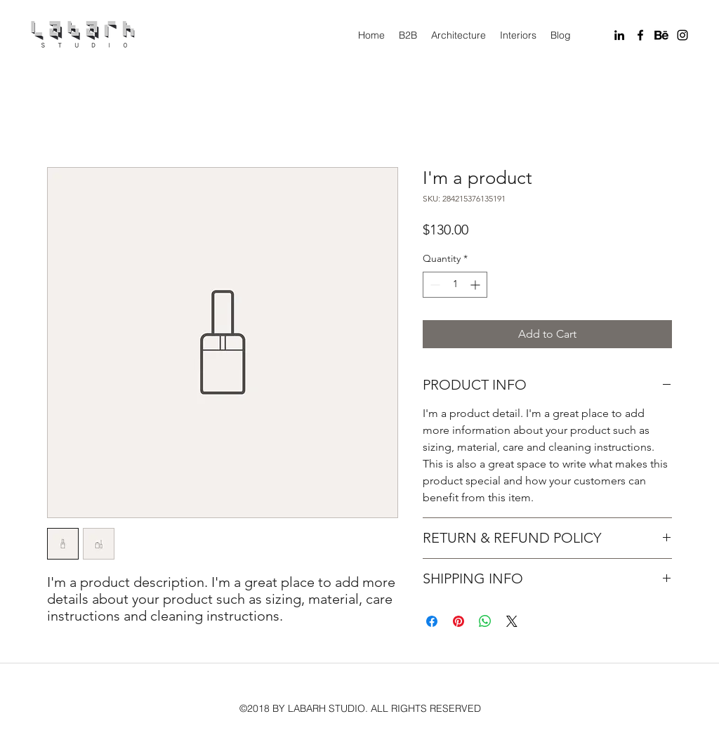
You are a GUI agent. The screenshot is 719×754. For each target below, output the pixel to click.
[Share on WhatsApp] (485, 621)
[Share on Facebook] (431, 621)
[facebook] (640, 35)
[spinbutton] (455, 284)
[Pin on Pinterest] (458, 621)
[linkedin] (619, 35)
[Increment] (476, 284)
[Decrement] (433, 284)
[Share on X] (511, 621)
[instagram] (682, 35)
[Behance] (661, 35)
